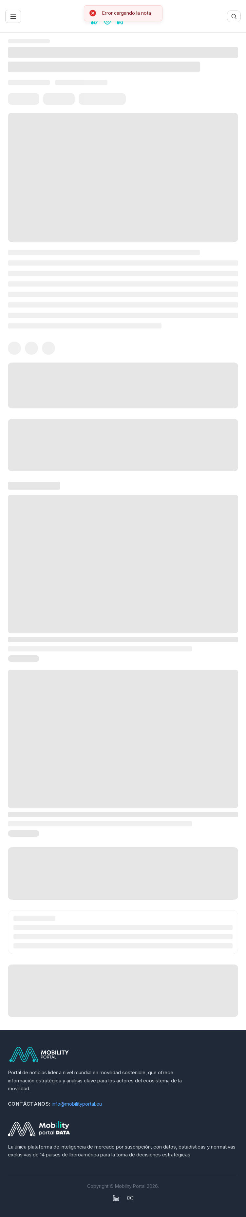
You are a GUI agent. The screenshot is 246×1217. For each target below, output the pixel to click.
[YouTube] (130, 1198)
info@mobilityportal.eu (77, 1104)
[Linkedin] (116, 1198)
